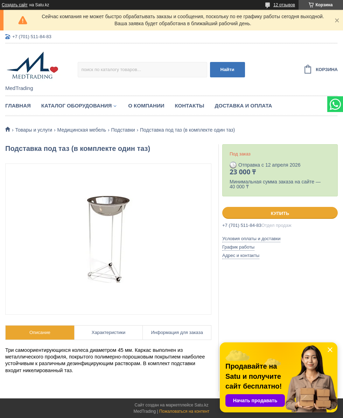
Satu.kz (201, 405)
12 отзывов (284, 4)
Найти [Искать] (227, 69)
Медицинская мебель (81, 130)
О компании (146, 105)
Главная (18, 105)
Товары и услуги (33, 130)
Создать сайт (15, 4)
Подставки (123, 130)
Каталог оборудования (76, 105)
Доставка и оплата (243, 105)
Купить (280, 213)
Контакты (189, 105)
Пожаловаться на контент (184, 411)
